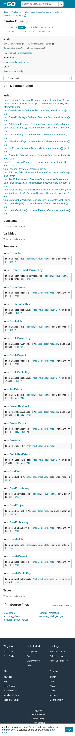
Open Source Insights (14, 71)
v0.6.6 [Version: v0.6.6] (10, 27)
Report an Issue (38, 723)
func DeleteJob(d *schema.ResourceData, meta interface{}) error (36, 124)
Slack (52, 686)
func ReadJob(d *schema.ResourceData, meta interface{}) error (35, 179)
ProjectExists (18, 423)
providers (7, 15)
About (6, 671)
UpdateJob (16, 539)
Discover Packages (12, 12)
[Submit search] (61, 4)
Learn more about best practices (17, 53)
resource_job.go (11, 616)
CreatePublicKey (20, 304)
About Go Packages (59, 661)
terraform (29, 446)
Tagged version (13, 48)
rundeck (19, 15)
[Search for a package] (40, 4)
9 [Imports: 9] (29, 31)
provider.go (9, 613)
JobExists (16, 389)
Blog (5, 681)
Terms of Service (38, 714)
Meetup (53, 695)
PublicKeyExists (20, 454)
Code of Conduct (10, 700)
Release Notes (10, 690)
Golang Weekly (56, 700)
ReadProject (17, 505)
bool (13, 398)
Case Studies (9, 656)
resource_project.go (49, 613)
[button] (4, 44)
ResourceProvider (45, 446)
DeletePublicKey (20, 372)
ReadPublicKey (19, 522)
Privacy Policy (38, 718)
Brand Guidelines (11, 695)
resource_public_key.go (51, 616)
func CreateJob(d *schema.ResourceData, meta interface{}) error (36, 100)
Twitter (53, 677)
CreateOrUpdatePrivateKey (26, 270)
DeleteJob (16, 321)
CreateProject (18, 287)
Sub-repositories (57, 656)
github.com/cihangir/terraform (38, 12)
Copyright (38, 710)
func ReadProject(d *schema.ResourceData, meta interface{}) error (37, 189)
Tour (28, 656)
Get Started (33, 646)
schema (30, 259)
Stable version (36, 48)
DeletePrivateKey (20, 338)
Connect (54, 671)
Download (7, 677)
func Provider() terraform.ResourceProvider (25, 169)
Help (29, 665)
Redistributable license (41, 44)
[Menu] (37, 78)
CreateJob (16, 253)
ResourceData (42, 259)
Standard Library (57, 651)
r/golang (53, 690)
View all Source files (60, 605)
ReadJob (15, 471)
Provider (15, 440)
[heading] (12, 4)
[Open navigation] (69, 4)
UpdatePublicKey (20, 573)
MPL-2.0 (15, 31)
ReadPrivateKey (19, 488)
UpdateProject (18, 556)
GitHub (53, 681)
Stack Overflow (33, 661)
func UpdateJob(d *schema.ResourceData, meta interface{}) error (36, 200)
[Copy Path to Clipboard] (25, 15)
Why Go (8, 646)
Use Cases (8, 651)
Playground (32, 651)
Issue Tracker (9, 686)
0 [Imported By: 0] (45, 31)
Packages (55, 646)
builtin (57, 12)
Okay (68, 730)
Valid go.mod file (13, 44)
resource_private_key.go (15, 620)
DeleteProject (18, 355)
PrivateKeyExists (20, 406)
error (13, 262)
